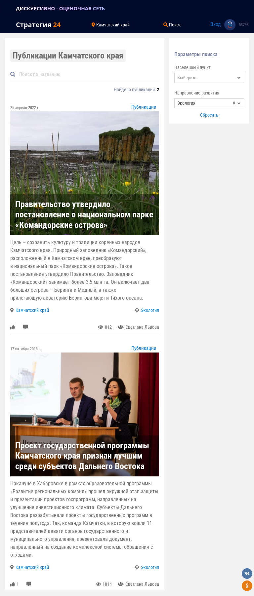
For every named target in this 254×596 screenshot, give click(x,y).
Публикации (143, 107)
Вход (215, 24)
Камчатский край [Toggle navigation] (111, 24)
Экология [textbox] (206, 103)
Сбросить (209, 115)
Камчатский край (32, 310)
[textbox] (209, 77)
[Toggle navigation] (8, 8)
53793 (244, 24)
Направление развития (196, 92)
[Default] (87, 74)
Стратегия (38, 24)
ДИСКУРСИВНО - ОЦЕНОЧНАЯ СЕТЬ (60, 8)
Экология (150, 310)
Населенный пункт (192, 67)
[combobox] (209, 78)
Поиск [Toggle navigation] (172, 24)
